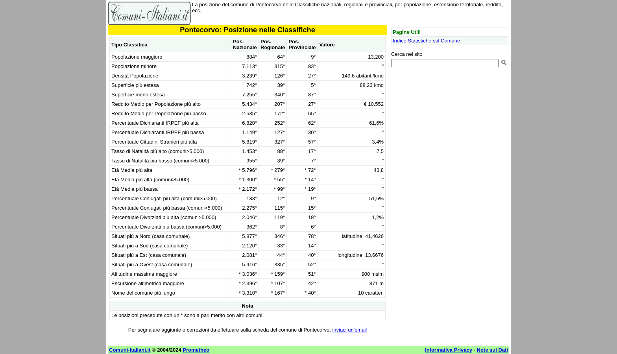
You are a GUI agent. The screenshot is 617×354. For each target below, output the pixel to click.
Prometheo (196, 350)
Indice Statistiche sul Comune (426, 41)
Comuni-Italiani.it (129, 350)
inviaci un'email (349, 330)
